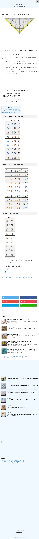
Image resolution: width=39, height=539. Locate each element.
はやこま (8, 312)
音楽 (1, 442)
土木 (3, 310)
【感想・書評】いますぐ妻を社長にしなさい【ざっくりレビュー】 (21, 399)
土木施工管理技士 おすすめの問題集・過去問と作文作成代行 (18, 277)
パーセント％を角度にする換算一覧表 (11, 109)
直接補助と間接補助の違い (13, 334)
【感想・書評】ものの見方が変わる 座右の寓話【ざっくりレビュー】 (21, 392)
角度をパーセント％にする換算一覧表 (11, 110)
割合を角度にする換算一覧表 (9, 112)
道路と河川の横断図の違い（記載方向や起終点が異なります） (20, 319)
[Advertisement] (19, 42)
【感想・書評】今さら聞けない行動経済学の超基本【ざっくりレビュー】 (22, 385)
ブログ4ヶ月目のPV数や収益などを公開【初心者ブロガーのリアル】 (16, 356)
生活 (1, 441)
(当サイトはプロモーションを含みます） (19, 534)
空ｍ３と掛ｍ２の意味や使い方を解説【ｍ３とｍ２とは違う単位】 (21, 349)
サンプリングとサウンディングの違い (15, 327)
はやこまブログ (19, 4)
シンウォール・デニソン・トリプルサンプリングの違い (13, 357)
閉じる (12, 107)
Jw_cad (18, 530)
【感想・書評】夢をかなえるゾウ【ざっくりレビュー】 (18, 407)
